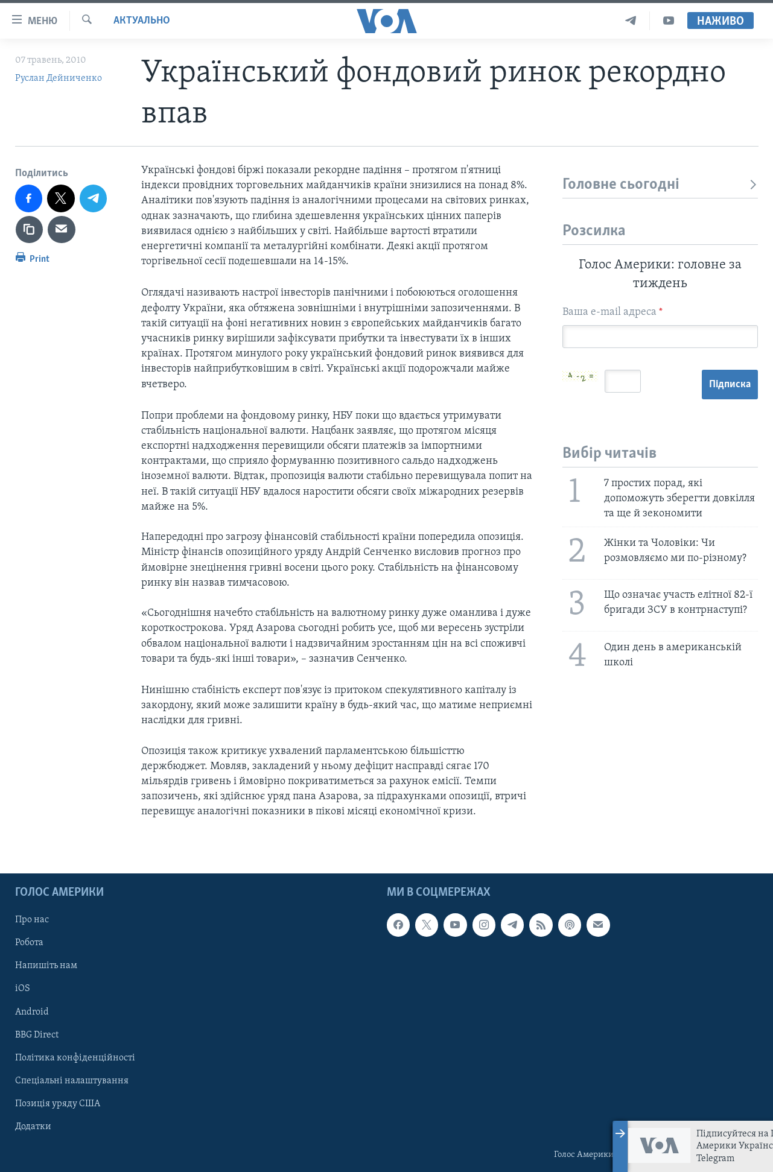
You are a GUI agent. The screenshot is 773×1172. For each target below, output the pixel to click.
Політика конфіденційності (75, 1057)
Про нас (32, 920)
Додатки (33, 1126)
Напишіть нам (46, 966)
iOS (22, 988)
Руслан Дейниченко (58, 78)
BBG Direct (37, 1034)
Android (32, 1011)
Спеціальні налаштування (72, 1080)
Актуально (141, 21)
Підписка (730, 384)
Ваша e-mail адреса (612, 312)
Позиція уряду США (57, 1103)
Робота (29, 943)
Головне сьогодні (660, 185)
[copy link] (29, 230)
